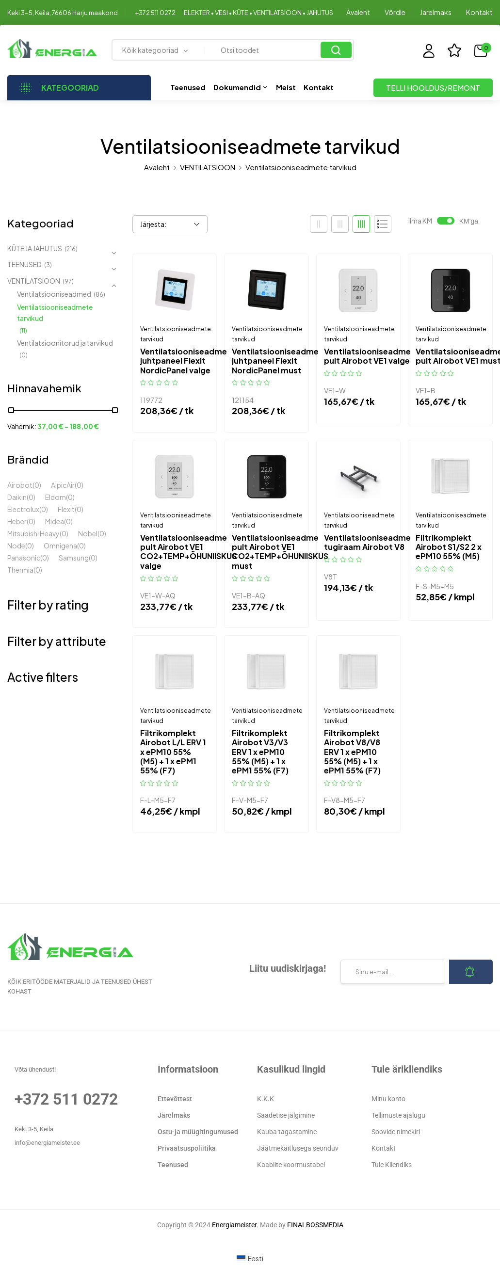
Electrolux (23, 509)
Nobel (87, 533)
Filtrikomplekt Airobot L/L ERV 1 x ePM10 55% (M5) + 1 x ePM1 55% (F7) (173, 751)
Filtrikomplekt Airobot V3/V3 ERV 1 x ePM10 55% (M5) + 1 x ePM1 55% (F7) (260, 751)
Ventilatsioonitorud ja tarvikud (65, 342)
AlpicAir (63, 485)
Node (16, 545)
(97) (68, 281)
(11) (23, 330)
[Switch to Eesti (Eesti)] (250, 1258)
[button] (483, 51)
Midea (54, 521)
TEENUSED (24, 264)
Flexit (66, 509)
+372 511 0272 (155, 12)
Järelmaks (436, 12)
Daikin (17, 497)
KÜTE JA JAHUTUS (34, 248)
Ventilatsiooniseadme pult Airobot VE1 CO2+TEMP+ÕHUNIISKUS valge (188, 551)
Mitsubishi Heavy (33, 533)
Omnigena (60, 545)
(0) (23, 355)
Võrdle (395, 12)
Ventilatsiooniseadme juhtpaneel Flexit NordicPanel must (275, 361)
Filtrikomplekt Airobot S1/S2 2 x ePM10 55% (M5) (449, 547)
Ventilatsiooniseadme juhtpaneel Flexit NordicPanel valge (183, 361)
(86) (99, 294)
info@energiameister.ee (47, 1142)
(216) (71, 249)
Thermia (20, 569)
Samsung (74, 557)
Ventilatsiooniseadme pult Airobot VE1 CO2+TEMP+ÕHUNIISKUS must (280, 551)
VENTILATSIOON (207, 167)
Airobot (19, 485)
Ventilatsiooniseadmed (54, 293)
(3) (48, 265)
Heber (17, 521)
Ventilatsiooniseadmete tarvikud (55, 313)
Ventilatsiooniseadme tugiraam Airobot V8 (367, 542)
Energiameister (234, 1225)
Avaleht (358, 12)
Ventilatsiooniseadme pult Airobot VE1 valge (367, 356)
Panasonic (23, 557)
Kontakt (479, 12)
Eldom (55, 497)
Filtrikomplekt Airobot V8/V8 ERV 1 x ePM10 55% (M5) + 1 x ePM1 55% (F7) (352, 751)
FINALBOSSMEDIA (315, 1225)
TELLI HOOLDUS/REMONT (433, 87)
